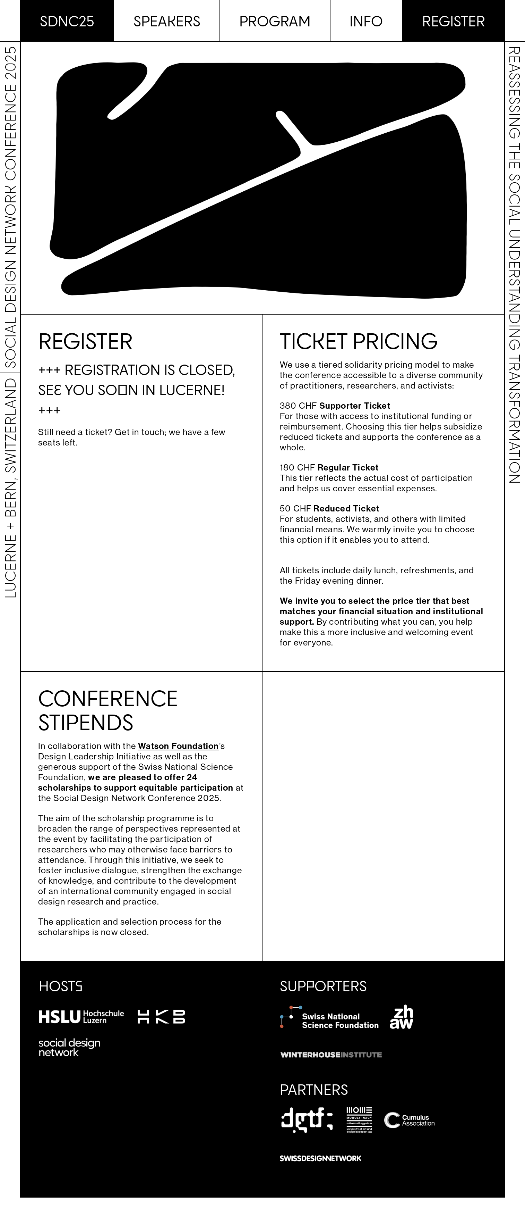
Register (453, 20)
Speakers (167, 20)
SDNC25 (67, 20)
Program (275, 20)
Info (366, 20)
